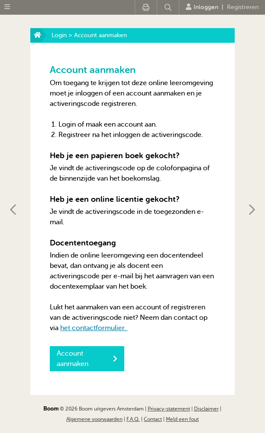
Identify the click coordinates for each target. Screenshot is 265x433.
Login (59, 35)
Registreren (243, 7)
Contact (153, 419)
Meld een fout (182, 419)
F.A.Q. (133, 419)
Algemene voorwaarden (94, 419)
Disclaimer (206, 409)
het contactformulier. (94, 328)
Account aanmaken (87, 359)
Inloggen (202, 6)
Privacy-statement (169, 409)
